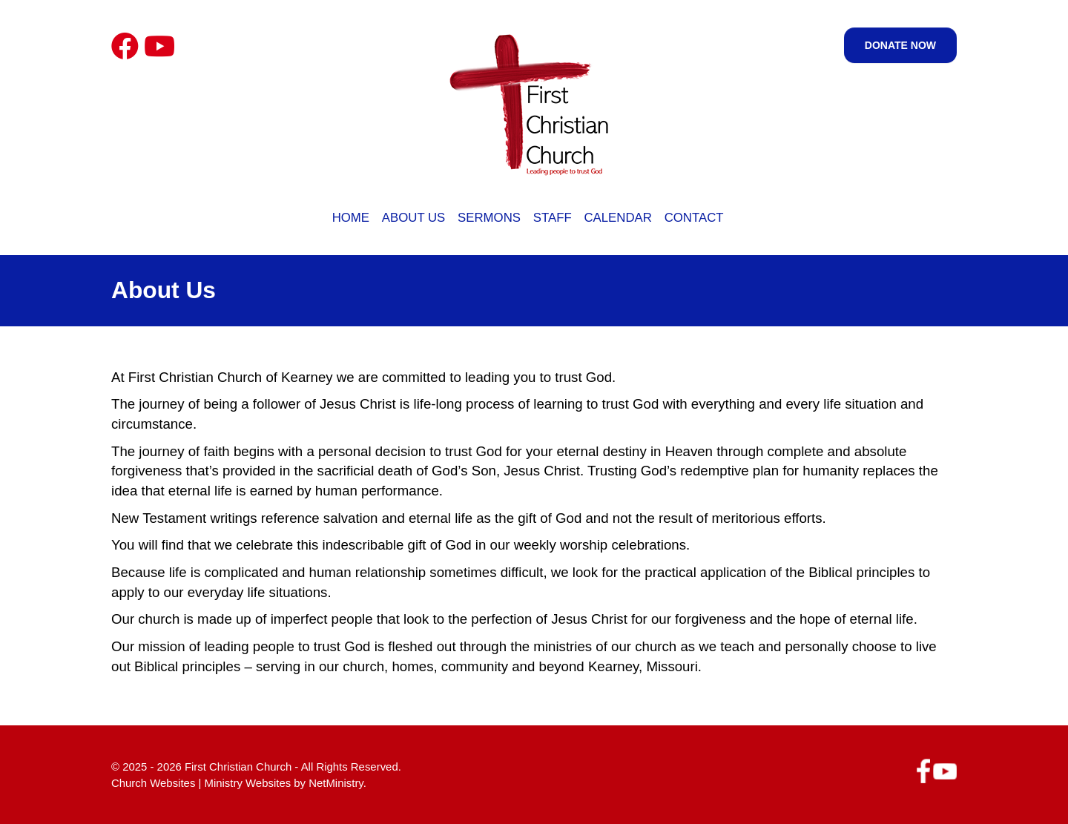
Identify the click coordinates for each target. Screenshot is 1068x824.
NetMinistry (336, 783)
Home (350, 218)
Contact (694, 218)
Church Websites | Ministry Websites (202, 783)
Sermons (489, 218)
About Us (413, 218)
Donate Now (900, 45)
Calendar (617, 218)
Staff (552, 218)
